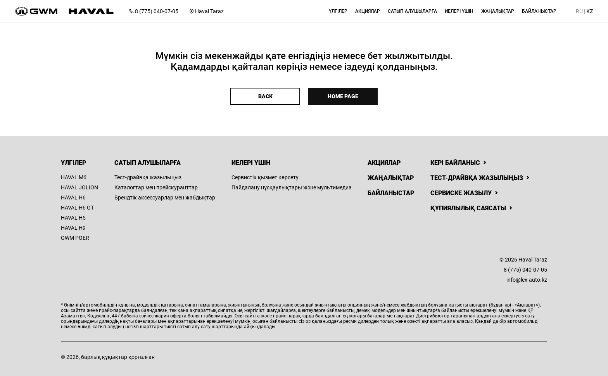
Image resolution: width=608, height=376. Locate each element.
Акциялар (384, 162)
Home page (343, 96)
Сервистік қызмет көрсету (265, 177)
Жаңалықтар (391, 178)
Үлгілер (73, 162)
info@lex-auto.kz (526, 280)
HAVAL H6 (73, 197)
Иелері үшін (250, 162)
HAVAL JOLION (79, 187)
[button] (338, 11)
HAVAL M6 (73, 177)
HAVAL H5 (73, 218)
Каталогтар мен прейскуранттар (156, 187)
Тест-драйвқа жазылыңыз (147, 177)
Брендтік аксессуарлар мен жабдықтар (164, 197)
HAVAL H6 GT (77, 207)
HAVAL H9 (73, 228)
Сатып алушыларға (147, 162)
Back (265, 96)
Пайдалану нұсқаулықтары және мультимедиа (291, 187)
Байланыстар (391, 193)
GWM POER (75, 238)
